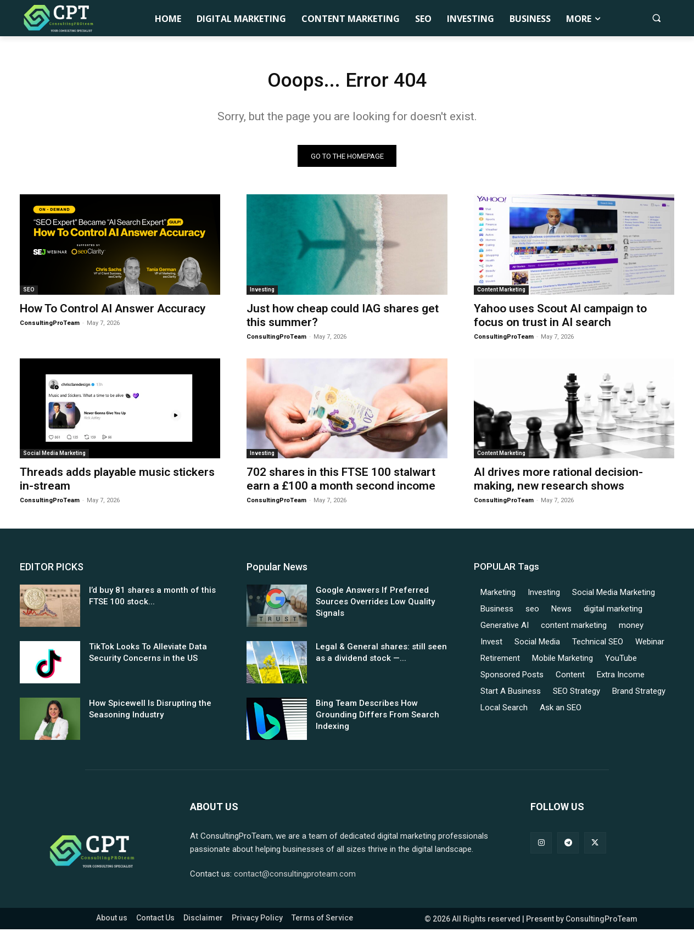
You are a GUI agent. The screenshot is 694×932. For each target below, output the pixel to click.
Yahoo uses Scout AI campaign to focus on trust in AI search (560, 318)
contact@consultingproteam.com (295, 877)
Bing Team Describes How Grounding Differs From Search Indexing (377, 717)
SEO (29, 293)
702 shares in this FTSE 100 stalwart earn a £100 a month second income (341, 482)
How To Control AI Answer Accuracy (112, 311)
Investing (262, 293)
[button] (656, 18)
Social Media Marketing (54, 456)
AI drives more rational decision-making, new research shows (558, 482)
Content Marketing (501, 293)
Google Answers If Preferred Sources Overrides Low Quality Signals (375, 604)
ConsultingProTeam (50, 326)
